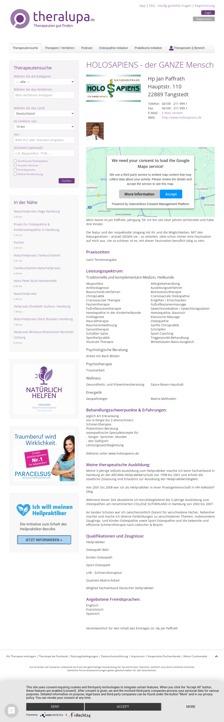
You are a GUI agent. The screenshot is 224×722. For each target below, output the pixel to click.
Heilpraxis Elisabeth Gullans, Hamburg (42, 306)
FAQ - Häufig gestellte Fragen (170, 6)
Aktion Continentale (195, 656)
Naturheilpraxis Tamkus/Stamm (37, 255)
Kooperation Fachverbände (164, 656)
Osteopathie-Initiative (113, 48)
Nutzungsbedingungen (84, 656)
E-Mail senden (172, 113)
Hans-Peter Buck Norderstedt (35, 281)
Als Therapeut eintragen (21, 656)
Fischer (19, 242)
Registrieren (203, 19)
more (190, 707)
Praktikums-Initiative (148, 48)
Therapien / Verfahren (59, 48)
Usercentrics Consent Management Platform (159, 204)
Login (208, 12)
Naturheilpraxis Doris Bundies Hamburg (43, 319)
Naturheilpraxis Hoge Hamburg (37, 211)
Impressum (138, 656)
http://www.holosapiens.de (181, 117)
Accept (171, 194)
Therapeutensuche (25, 48)
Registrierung (205, 6)
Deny (55, 707)
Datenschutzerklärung (114, 656)
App (142, 6)
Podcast (86, 48)
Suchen (66, 181)
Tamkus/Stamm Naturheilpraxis (37, 268)
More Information (139, 194)
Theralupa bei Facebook (53, 656)
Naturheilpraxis (25, 294)
